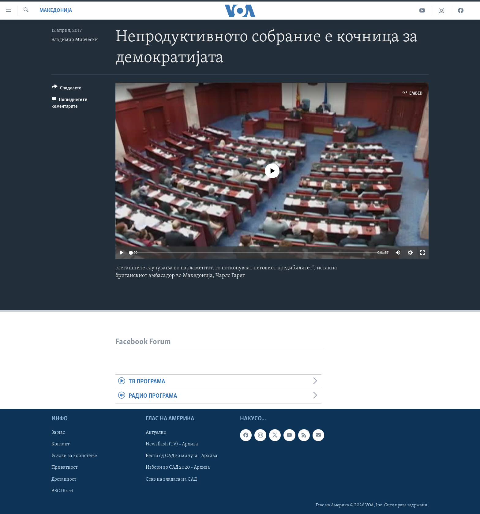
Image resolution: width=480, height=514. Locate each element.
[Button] (66, 89)
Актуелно (156, 432)
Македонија (55, 10)
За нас (58, 432)
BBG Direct (62, 491)
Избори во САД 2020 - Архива (178, 467)
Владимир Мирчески (74, 39)
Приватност (64, 467)
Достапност (63, 479)
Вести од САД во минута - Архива (181, 456)
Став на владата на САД (171, 479)
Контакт (60, 444)
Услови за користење (74, 456)
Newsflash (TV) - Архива (172, 444)
